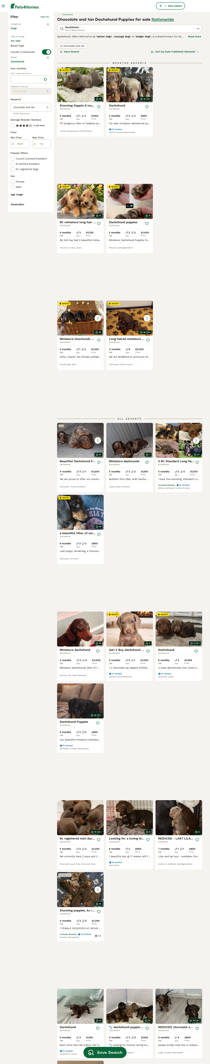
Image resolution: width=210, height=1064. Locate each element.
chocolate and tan (72, 94)
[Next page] (140, 837)
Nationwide (163, 68)
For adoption (37, 93)
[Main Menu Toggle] (3, 6)
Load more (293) (23, 188)
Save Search (69, 100)
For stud (18, 101)
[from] (20, 271)
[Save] (98, 156)
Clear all (45, 66)
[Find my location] (45, 206)
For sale (18, 93)
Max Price (38, 265)
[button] (129, 205)
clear (46, 120)
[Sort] (175, 100)
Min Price (16, 265)
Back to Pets (17, 72)
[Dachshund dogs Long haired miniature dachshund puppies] (179, 205)
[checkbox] (12, 136)
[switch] (30, 113)
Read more (194, 85)
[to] (41, 271)
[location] (31, 207)
